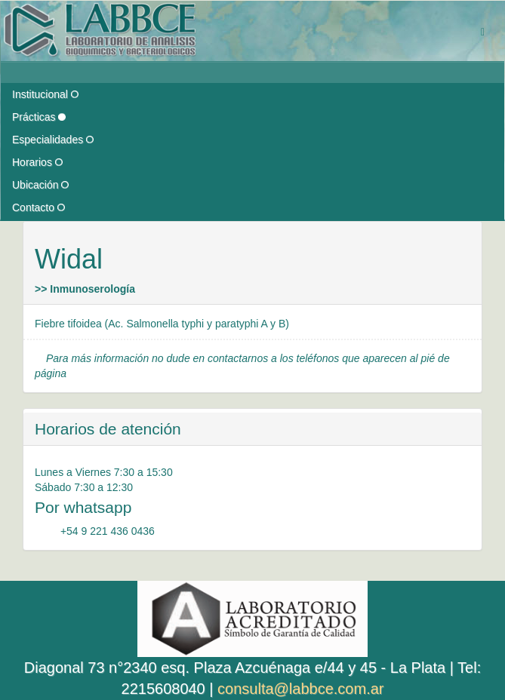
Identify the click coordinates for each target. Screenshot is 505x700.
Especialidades (53, 140)
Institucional (45, 94)
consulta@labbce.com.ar (300, 688)
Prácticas (39, 117)
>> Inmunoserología (85, 289)
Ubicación (40, 185)
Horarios (37, 162)
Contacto (38, 207)
